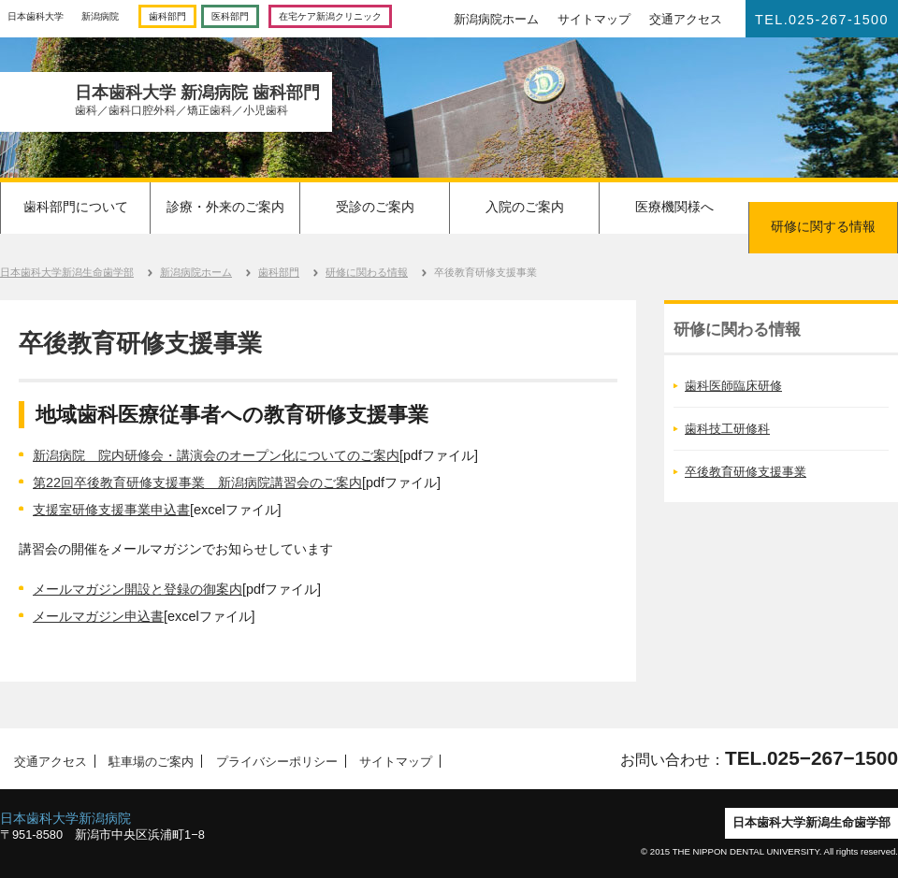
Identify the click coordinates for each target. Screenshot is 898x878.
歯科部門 (167, 16)
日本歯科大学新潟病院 (65, 818)
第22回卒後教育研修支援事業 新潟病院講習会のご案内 (197, 482)
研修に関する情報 (823, 226)
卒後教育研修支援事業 (745, 472)
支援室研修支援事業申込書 (111, 509)
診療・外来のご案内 (225, 206)
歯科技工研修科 (727, 429)
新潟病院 (100, 16)
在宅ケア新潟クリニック (330, 16)
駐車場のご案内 (148, 761)
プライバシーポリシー (275, 761)
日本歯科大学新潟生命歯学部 (67, 272)
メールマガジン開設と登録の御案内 (137, 589)
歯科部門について (75, 206)
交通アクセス (685, 19)
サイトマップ (594, 19)
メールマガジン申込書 (98, 616)
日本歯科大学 (35, 16)
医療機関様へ (674, 206)
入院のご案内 (524, 206)
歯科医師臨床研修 (733, 386)
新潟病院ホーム (496, 19)
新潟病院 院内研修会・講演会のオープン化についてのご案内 (216, 455)
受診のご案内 (375, 206)
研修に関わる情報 (367, 272)
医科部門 (230, 16)
